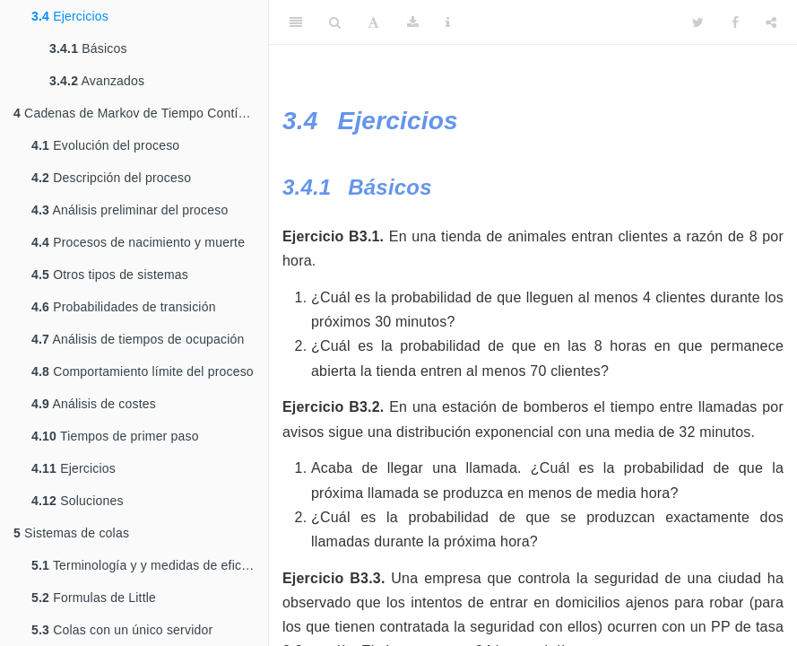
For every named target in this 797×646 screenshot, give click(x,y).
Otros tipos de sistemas (109, 274)
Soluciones (77, 500)
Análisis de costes (93, 404)
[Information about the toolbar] (447, 22)
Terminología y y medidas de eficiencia (149, 565)
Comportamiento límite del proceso (142, 371)
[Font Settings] (373, 22)
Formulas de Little (93, 597)
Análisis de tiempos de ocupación (138, 339)
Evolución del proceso (105, 145)
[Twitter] (698, 22)
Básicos (88, 48)
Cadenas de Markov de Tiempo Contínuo (136, 113)
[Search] (335, 22)
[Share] (771, 22)
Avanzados (96, 81)
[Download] (413, 22)
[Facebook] (735, 22)
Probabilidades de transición (123, 307)
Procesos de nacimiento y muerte (138, 242)
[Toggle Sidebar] (296, 22)
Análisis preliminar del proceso (129, 210)
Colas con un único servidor (121, 630)
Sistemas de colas (71, 533)
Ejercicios (69, 16)
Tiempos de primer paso (115, 436)
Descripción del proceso (111, 177)
